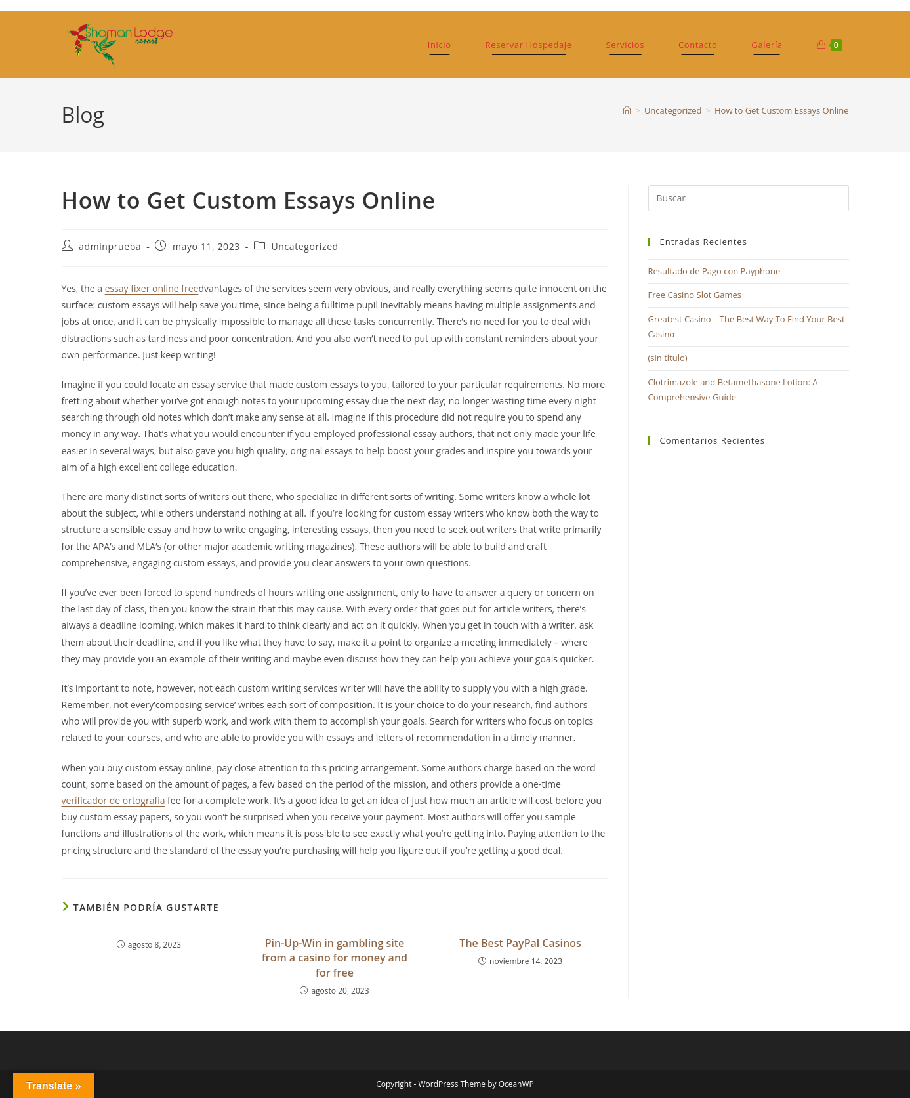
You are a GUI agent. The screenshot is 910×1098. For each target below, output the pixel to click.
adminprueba (110, 246)
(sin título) (668, 358)
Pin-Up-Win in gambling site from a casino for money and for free (334, 958)
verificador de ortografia (113, 800)
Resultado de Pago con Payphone (714, 271)
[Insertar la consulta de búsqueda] (748, 198)
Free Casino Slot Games (695, 295)
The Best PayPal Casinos (520, 943)
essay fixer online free (152, 288)
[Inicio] (627, 110)
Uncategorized (305, 246)
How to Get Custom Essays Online (781, 110)
